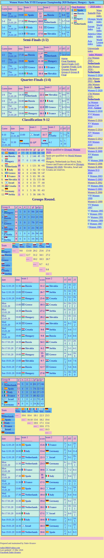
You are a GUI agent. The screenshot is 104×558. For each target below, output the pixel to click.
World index (99, 20)
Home (64, 58)
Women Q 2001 (95, 189)
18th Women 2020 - (94, 86)
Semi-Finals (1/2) (36, 40)
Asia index (90, 42)
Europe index (91, 28)
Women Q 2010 (95, 148)
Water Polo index (99, 13)
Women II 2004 (95, 167)
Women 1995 (97, 211)
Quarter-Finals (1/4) (36, 80)
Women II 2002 (95, 182)
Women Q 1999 (95, 201)
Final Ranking (78, 7)
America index (92, 35)
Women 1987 (96, 224)
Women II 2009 (95, 151)
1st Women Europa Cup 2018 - (94, 105)
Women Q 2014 (95, 129)
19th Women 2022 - (94, 80)
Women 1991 (97, 217)
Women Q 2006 (95, 163)
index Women (95, 54)
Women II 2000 (95, 192)
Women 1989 (97, 220)
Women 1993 (96, 214)
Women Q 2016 (95, 120)
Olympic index (92, 20)
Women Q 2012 (95, 138)
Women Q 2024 (95, 75)
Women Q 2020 (95, 90)
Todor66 (92, 13)
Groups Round (43, 199)
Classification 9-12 (36, 120)
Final (63, 75)
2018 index (95, 6)
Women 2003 (96, 176)
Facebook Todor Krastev (10, 552)
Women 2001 (97, 186)
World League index (99, 42)
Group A (6, 207)
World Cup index (99, 28)
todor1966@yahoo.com (10, 548)
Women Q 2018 (95, 111)
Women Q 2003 (95, 179)
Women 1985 (95, 227)
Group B (6, 379)
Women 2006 (97, 160)
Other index (99, 35)
